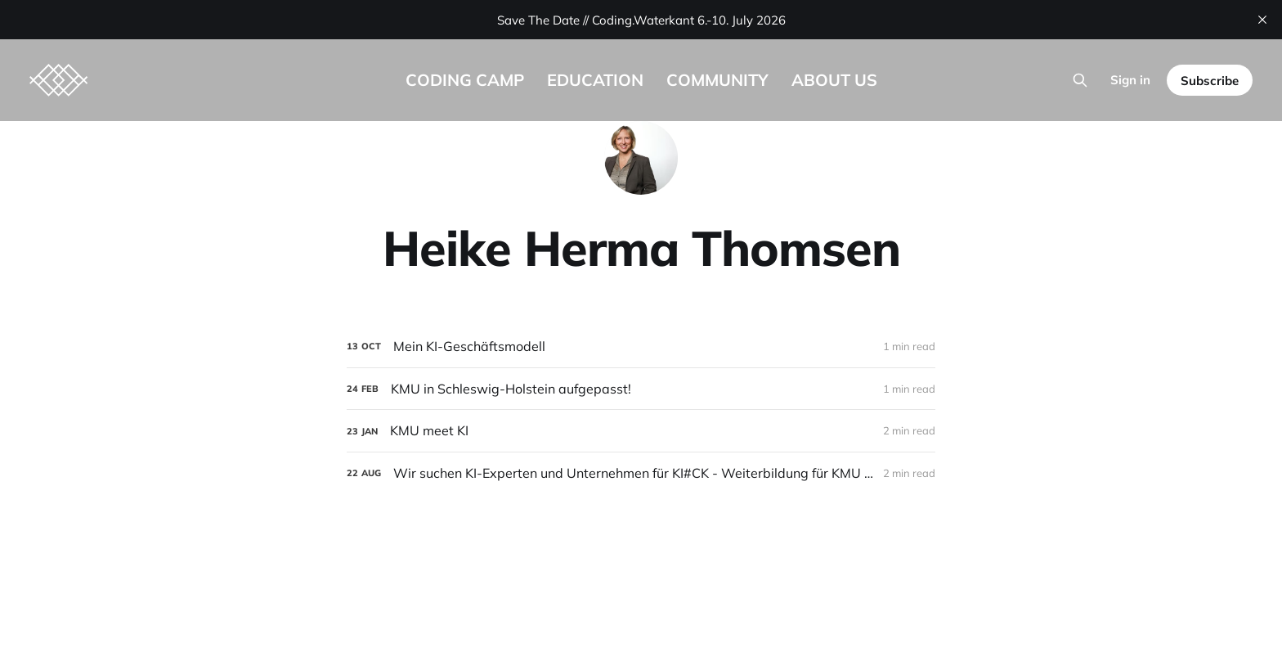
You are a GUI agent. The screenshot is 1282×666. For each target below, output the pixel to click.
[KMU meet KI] (641, 431)
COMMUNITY (717, 80)
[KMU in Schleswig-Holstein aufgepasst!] (641, 389)
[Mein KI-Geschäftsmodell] (641, 346)
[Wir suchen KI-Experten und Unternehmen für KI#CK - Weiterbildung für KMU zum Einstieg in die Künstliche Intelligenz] (641, 473)
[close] (1262, 20)
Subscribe (1210, 80)
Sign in (1130, 80)
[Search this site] (1080, 80)
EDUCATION (595, 80)
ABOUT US (834, 80)
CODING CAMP (465, 80)
